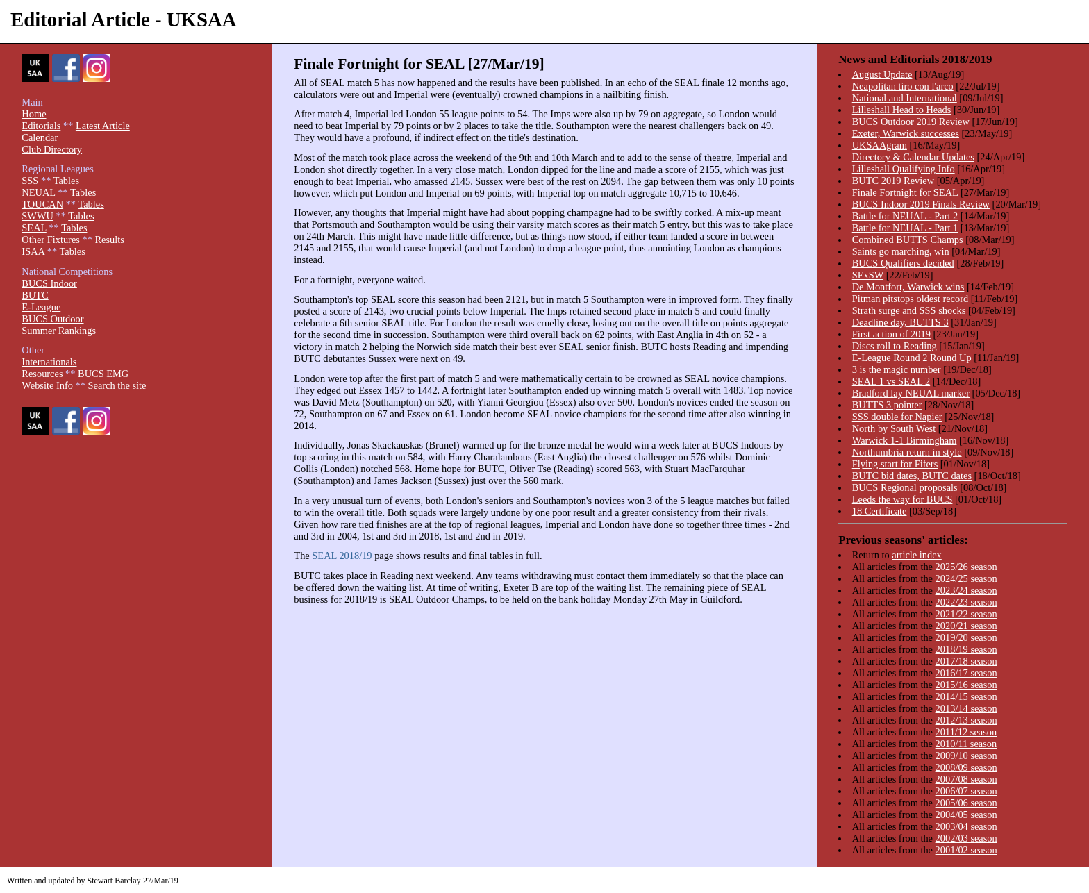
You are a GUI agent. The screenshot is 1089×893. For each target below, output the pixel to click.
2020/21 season (966, 625)
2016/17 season (966, 672)
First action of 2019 (891, 334)
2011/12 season (966, 731)
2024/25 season (966, 578)
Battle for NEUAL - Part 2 (905, 216)
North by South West (894, 428)
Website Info (47, 385)
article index (917, 554)
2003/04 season (966, 826)
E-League (41, 306)
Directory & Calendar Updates (913, 156)
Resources (42, 373)
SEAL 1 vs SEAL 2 (891, 381)
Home (34, 113)
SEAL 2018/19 (342, 555)
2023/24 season (966, 590)
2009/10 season (966, 755)
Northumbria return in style (907, 452)
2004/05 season (966, 814)
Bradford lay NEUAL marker (911, 393)
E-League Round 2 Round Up (912, 357)
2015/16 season (966, 684)
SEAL (34, 227)
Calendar (40, 137)
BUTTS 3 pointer (887, 404)
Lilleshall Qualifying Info (903, 168)
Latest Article (103, 125)
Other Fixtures (51, 239)
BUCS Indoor (49, 283)
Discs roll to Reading (894, 345)
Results (109, 239)
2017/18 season (966, 661)
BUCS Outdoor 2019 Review (911, 121)
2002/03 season (966, 838)
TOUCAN (42, 204)
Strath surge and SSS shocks (909, 310)
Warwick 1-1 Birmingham (904, 440)
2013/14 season (966, 708)
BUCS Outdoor (52, 318)
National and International (904, 97)
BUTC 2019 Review (893, 180)
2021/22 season (966, 613)
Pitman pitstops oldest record (910, 298)
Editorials (41, 125)
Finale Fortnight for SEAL (905, 192)
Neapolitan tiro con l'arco (903, 86)
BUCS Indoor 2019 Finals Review (921, 204)
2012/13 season (966, 720)
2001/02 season (966, 850)
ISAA (33, 251)
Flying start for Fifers (895, 463)
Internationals (49, 361)
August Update (882, 74)
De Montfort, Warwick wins (908, 286)
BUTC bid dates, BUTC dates (912, 475)
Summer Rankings (59, 330)
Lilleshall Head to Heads (901, 109)
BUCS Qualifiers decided (903, 263)
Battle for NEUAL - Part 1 (905, 227)
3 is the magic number (896, 369)
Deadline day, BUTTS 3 (900, 322)
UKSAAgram (879, 145)
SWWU (37, 216)
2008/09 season (966, 767)
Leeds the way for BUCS (902, 499)
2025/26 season (966, 566)
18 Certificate (879, 511)
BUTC (35, 295)
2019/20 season (966, 637)
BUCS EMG (103, 373)
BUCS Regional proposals (905, 487)
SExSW (867, 275)
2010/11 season (966, 743)
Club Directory (52, 149)
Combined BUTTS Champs (907, 239)
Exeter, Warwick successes (905, 133)
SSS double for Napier (897, 416)
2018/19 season (966, 649)
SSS (30, 180)
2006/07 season (966, 790)
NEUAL (38, 192)
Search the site (117, 385)
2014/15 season (966, 696)
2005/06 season (966, 802)
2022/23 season (966, 602)
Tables (66, 180)
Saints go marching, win (900, 251)
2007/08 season (966, 779)
